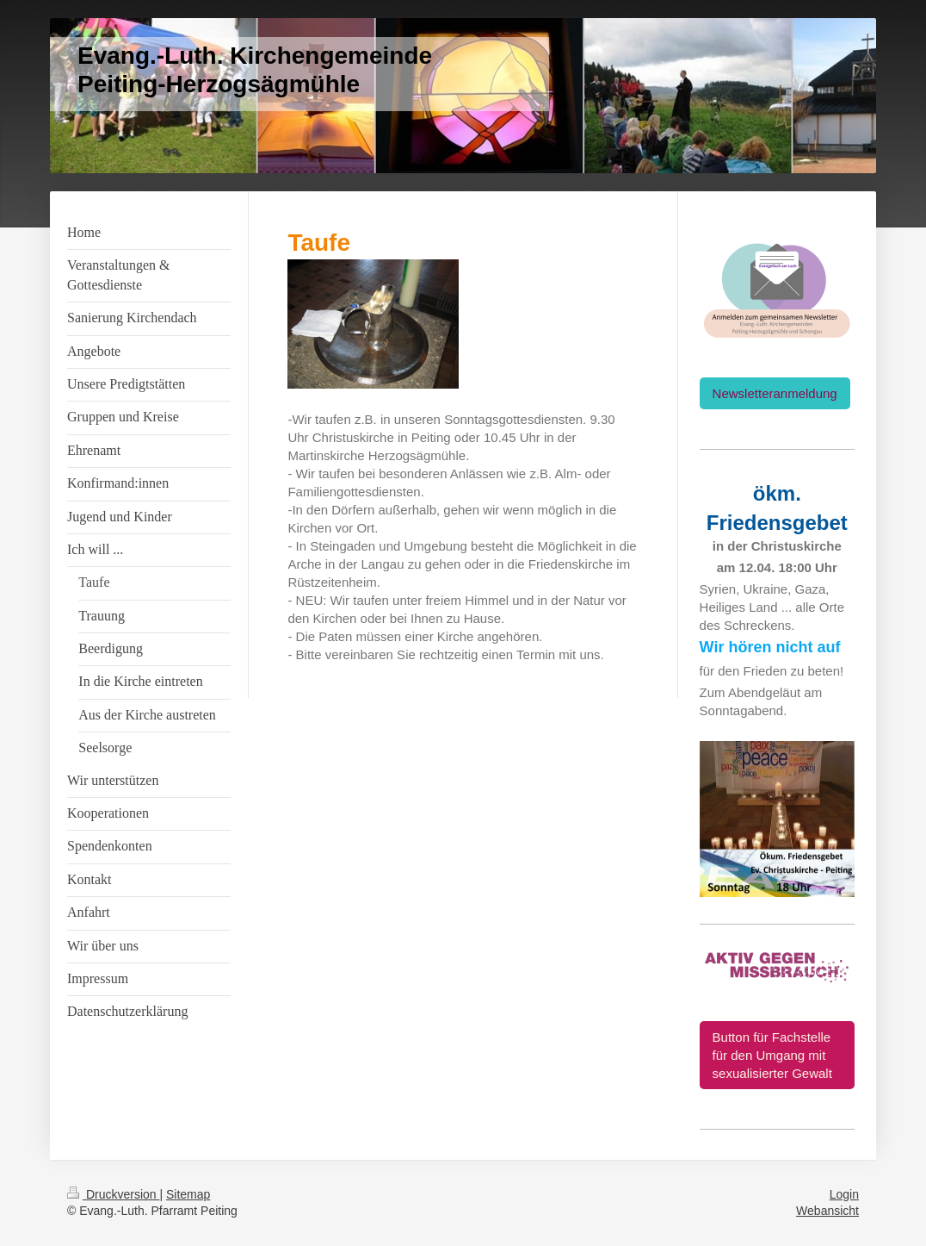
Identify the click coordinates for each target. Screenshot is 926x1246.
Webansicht (827, 1211)
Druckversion (113, 1194)
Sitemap (188, 1194)
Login (844, 1194)
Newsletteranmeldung (775, 393)
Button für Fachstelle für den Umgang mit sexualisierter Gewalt (772, 1055)
